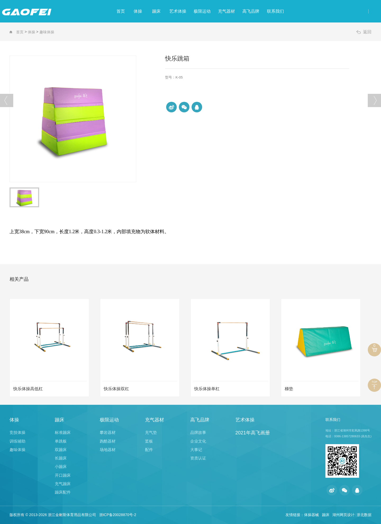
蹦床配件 (63, 492)
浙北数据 (364, 515)
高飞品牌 (277, 11)
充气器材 (244, 11)
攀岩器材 (108, 432)
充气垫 (151, 432)
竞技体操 (17, 432)
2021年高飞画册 (252, 432)
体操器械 (311, 515)
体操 (123, 11)
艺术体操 (179, 11)
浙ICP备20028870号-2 (117, 515)
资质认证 (198, 458)
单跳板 (61, 441)
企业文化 (198, 441)
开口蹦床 (63, 475)
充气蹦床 (63, 483)
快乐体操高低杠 (28, 389)
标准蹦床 (63, 432)
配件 (149, 449)
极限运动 (212, 11)
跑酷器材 (108, 441)
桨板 (149, 441)
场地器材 (108, 449)
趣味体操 (46, 32)
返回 (367, 32)
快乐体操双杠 (116, 389)
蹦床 (150, 11)
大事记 (196, 449)
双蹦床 (61, 449)
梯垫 (289, 389)
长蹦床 (61, 458)
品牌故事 (198, 432)
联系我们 (310, 11)
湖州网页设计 (343, 515)
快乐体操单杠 (207, 389)
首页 (98, 11)
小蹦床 (61, 466)
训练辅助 (17, 441)
